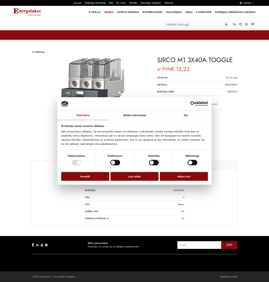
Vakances (168, 2)
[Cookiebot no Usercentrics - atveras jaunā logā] (193, 103)
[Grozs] (252, 24)
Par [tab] (186, 115)
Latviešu (247, 2)
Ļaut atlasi (134, 176)
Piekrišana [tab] (83, 115)
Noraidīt (85, 176)
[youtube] (41, 245)
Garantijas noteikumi (151, 2)
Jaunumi (77, 2)
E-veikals (95, 12)
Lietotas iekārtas (128, 12)
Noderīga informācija (95, 2)
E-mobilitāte (204, 12)
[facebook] (33, 245)
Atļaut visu (183, 176)
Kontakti (133, 2)
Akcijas (108, 12)
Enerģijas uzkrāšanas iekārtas (235, 12)
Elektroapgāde (152, 12)
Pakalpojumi (174, 12)
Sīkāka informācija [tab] (134, 115)
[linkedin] (37, 245)
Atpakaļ (40, 52)
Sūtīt (229, 245)
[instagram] (46, 245)
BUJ (111, 2)
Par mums (121, 2)
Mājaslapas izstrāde (228, 276)
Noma (189, 12)
